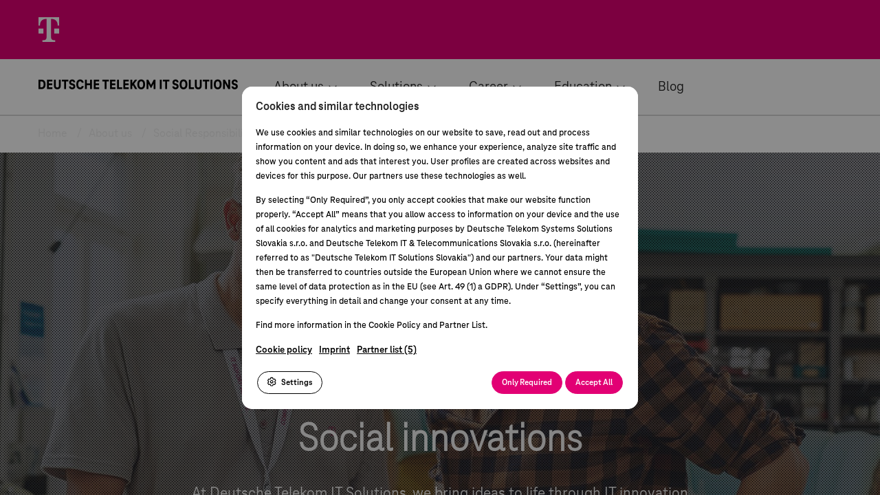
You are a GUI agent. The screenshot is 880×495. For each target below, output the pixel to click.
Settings (289, 382)
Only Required (527, 382)
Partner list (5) (387, 350)
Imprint (334, 350)
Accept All (594, 382)
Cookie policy (284, 350)
